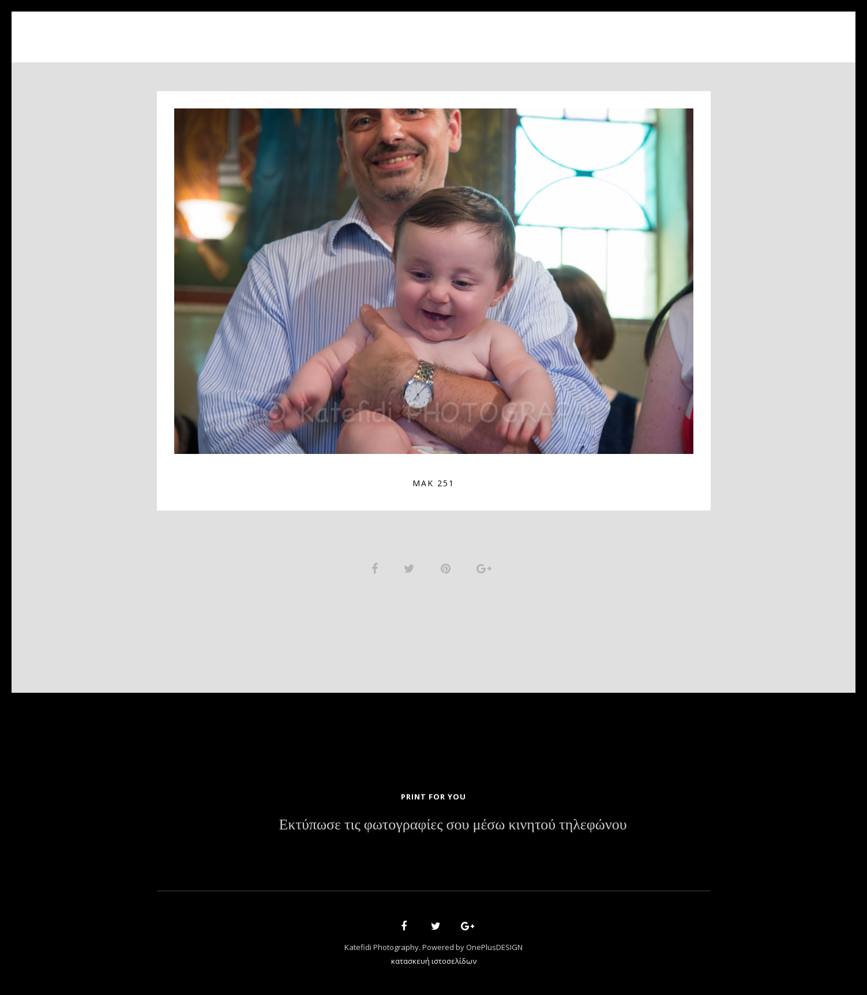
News (513, 30)
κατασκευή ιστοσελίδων (433, 964)
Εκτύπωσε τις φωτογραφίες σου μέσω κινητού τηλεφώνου (452, 827)
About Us (357, 30)
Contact (566, 30)
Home (301, 30)
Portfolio (425, 30)
